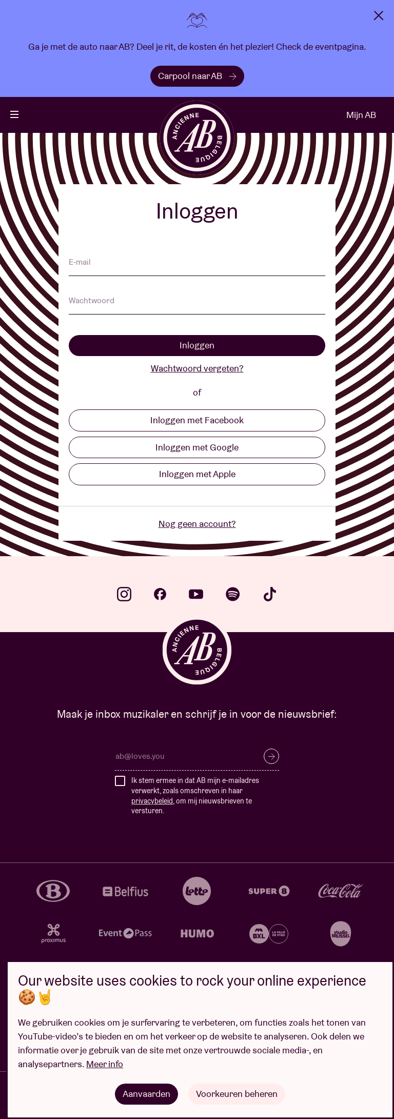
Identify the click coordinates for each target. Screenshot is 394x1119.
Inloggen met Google (197, 447)
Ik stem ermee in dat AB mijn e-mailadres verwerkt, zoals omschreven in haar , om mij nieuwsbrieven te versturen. (195, 795)
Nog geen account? (197, 523)
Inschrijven (271, 756)
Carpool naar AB (197, 76)
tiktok (270, 594)
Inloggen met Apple (197, 474)
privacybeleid (152, 801)
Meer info (104, 1064)
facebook (160, 594)
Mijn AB (361, 115)
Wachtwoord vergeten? (197, 368)
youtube (196, 594)
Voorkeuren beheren (237, 1094)
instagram (124, 594)
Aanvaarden (146, 1094)
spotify (233, 594)
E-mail (80, 262)
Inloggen (197, 345)
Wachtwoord (91, 301)
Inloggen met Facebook (197, 420)
